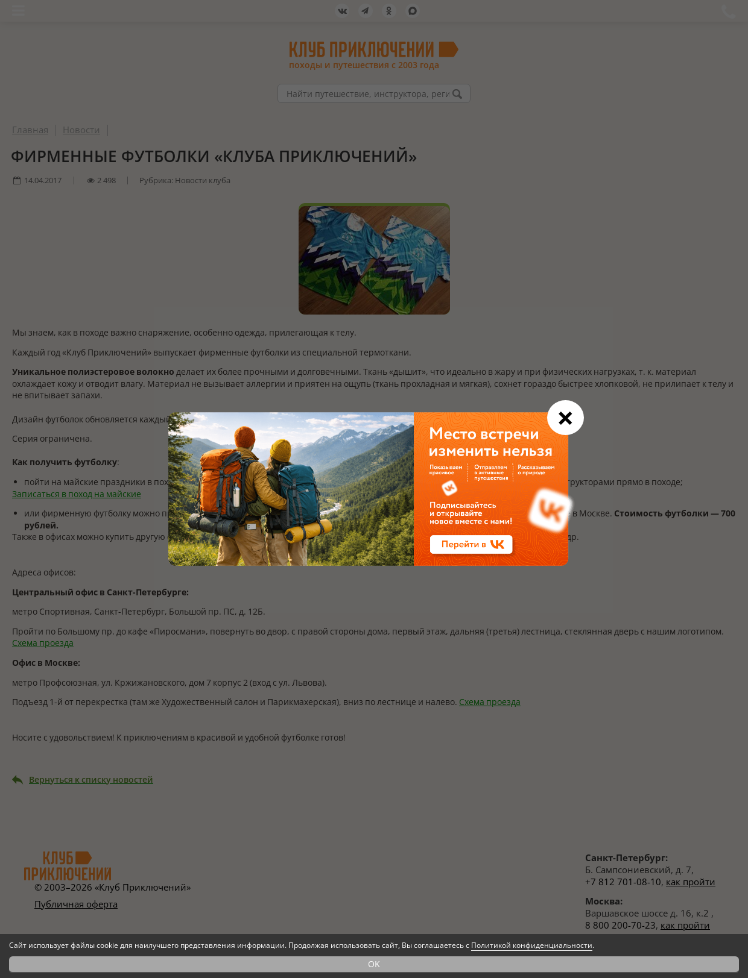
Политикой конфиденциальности (531, 945)
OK (374, 964)
